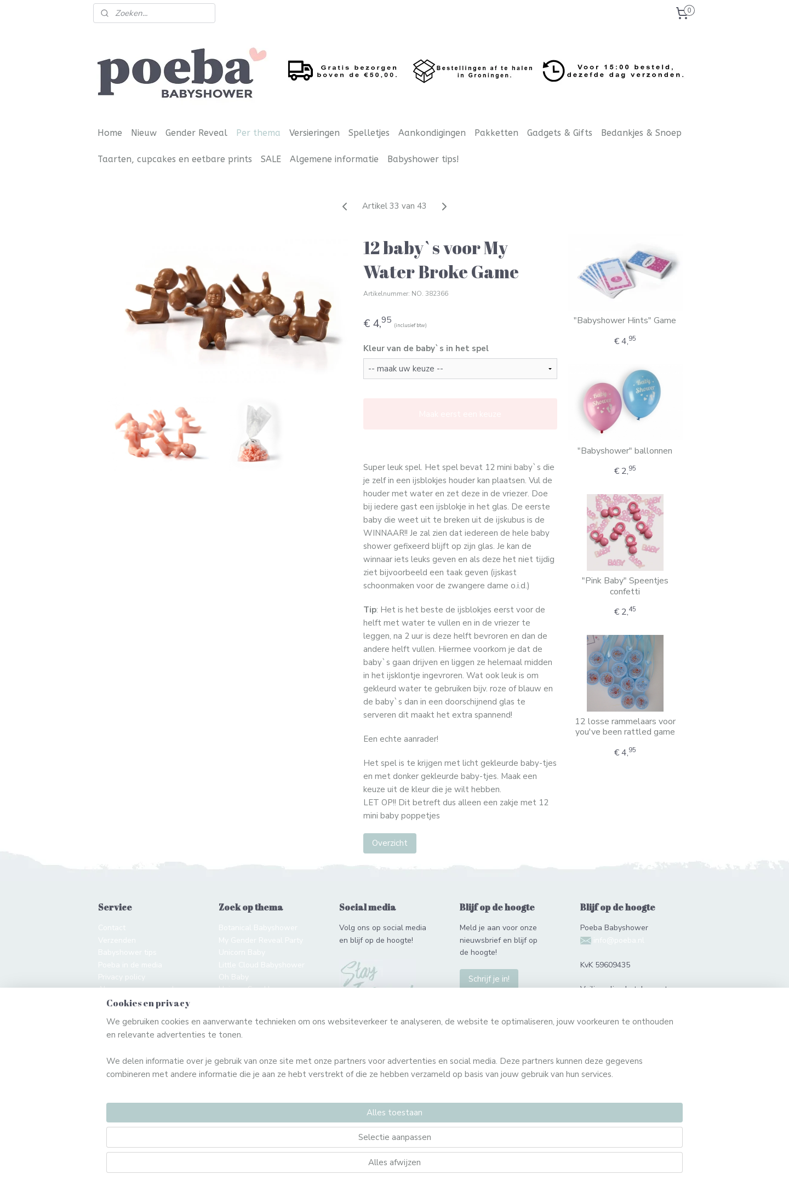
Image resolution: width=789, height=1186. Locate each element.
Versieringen (314, 133)
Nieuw (144, 133)
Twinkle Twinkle (248, 1001)
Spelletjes (369, 133)
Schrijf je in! (489, 978)
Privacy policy (121, 977)
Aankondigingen (432, 133)
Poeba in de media (130, 965)
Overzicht (389, 843)
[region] (322, 1140)
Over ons (114, 1001)
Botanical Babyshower (258, 928)
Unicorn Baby (242, 952)
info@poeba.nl (618, 940)
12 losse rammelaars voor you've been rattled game (624, 727)
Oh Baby (234, 977)
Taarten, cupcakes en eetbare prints (175, 159)
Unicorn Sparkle (247, 989)
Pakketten (496, 133)
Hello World (240, 1014)
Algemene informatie (334, 159)
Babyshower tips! (423, 159)
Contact (111, 928)
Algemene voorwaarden (140, 989)
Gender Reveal (196, 133)
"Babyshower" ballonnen (625, 451)
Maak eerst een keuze (460, 414)
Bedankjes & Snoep (641, 133)
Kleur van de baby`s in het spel (425, 348)
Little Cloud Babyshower (262, 965)
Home (110, 133)
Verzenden (117, 940)
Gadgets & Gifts (559, 133)
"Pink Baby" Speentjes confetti (624, 586)
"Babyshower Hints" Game (625, 321)
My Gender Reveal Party (261, 940)
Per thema (258, 133)
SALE (271, 159)
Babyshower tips (127, 952)
